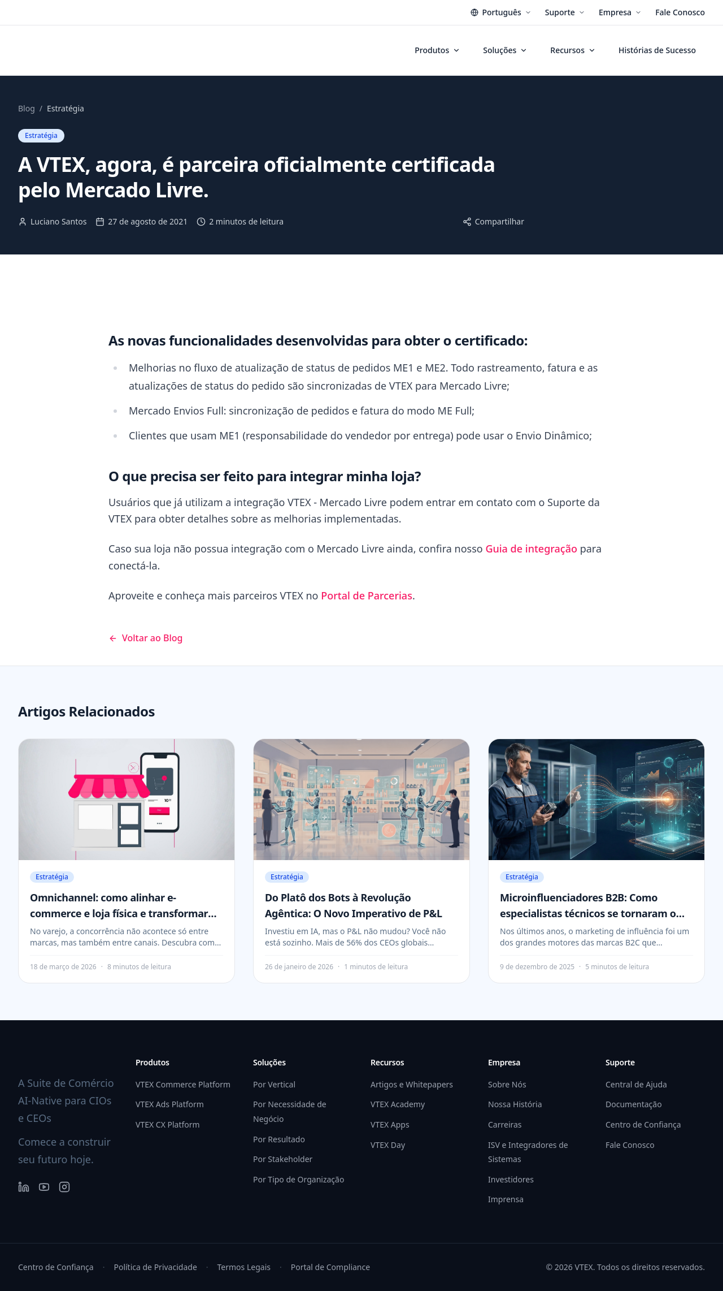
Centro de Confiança (643, 1124)
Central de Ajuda (636, 1084)
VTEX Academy (398, 1104)
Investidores (511, 1179)
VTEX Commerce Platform (183, 1084)
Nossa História (515, 1104)
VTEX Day (388, 1144)
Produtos (437, 50)
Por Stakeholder (282, 1159)
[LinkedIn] (23, 1187)
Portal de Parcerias (366, 595)
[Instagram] (64, 1187)
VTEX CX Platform (168, 1124)
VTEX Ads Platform (170, 1104)
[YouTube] (44, 1187)
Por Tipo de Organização (298, 1179)
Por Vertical (274, 1084)
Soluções (505, 50)
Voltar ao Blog (145, 638)
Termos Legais (244, 1267)
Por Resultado (279, 1139)
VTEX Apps (390, 1124)
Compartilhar (493, 221)
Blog (26, 108)
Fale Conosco (680, 12)
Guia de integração (531, 548)
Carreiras (505, 1124)
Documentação (634, 1104)
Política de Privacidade (155, 1267)
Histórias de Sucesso (657, 50)
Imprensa (506, 1199)
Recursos (573, 50)
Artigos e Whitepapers (412, 1084)
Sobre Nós (507, 1084)
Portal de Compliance (330, 1267)
